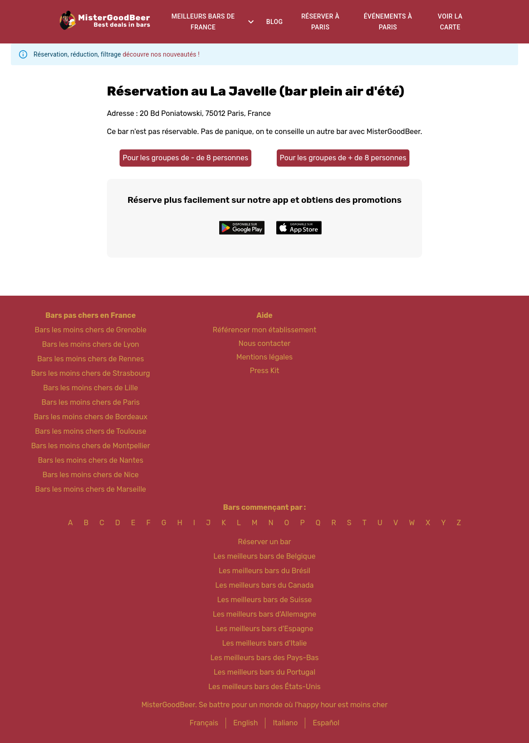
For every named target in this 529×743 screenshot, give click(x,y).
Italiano (285, 723)
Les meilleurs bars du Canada (264, 585)
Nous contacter (265, 343)
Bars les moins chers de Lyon (90, 344)
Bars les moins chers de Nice (91, 474)
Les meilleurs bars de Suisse (264, 599)
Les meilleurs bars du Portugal (265, 672)
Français (204, 723)
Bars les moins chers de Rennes (90, 359)
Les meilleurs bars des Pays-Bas (264, 657)
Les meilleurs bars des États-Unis (264, 686)
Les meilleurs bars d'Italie (264, 643)
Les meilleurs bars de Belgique (264, 556)
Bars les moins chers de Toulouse (90, 431)
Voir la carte (450, 22)
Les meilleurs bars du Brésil (265, 570)
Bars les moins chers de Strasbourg (90, 373)
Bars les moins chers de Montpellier (90, 445)
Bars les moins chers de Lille (90, 387)
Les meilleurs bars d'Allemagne (265, 614)
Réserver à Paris (320, 22)
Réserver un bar (264, 541)
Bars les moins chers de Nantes (91, 460)
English (245, 723)
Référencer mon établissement (265, 330)
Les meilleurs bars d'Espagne (264, 628)
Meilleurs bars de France (203, 22)
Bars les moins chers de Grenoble (91, 330)
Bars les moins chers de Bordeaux (90, 416)
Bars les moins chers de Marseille (90, 489)
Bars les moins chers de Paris (91, 402)
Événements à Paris (388, 22)
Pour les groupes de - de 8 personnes (185, 157)
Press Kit (264, 370)
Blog (274, 21)
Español (326, 723)
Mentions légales (264, 357)
